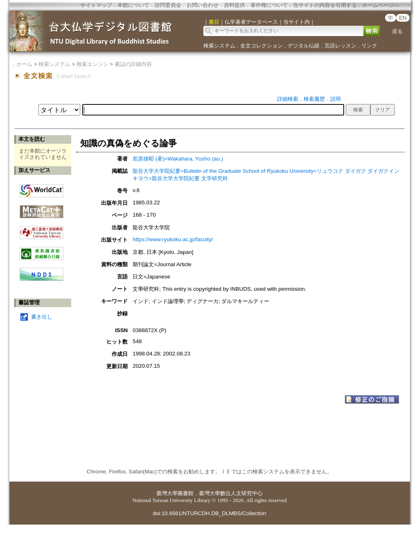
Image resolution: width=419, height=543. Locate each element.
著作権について (269, 5)
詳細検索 (287, 99)
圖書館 (186, 493)
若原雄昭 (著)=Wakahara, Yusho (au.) (178, 159)
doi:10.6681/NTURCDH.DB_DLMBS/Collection (209, 513)
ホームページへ (380, 5)
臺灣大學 (167, 493)
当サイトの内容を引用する (325, 5)
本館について (133, 5)
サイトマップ (96, 5)
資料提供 (234, 5)
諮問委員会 (168, 5)
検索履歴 (314, 99)
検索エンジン (92, 64)
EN (403, 18)
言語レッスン (340, 46)
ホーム (24, 64)
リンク (369, 46)
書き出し (41, 317)
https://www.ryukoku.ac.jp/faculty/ (173, 239)
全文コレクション (261, 46)
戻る (397, 31)
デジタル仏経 (304, 46)
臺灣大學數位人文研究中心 (231, 493)
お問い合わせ (203, 5)
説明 (335, 99)
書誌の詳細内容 (133, 64)
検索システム (219, 46)
